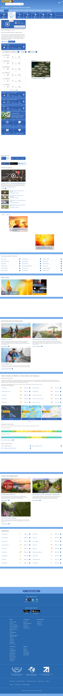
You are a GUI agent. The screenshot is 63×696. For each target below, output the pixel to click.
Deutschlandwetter (13, 651)
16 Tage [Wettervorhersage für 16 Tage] (25, 8)
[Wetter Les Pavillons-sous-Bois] (47, 398)
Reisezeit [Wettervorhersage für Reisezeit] (42, 8)
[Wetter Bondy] (16, 398)
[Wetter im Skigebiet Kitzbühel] (47, 445)
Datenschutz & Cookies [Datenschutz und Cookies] (21, 683)
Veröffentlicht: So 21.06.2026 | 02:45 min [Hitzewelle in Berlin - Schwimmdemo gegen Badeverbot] (8, 186)
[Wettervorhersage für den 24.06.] (27, 13)
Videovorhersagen (13, 621)
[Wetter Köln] (47, 537)
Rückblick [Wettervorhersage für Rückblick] (47, 8)
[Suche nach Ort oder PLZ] (25, 1)
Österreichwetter (13, 655)
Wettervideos (13, 647)
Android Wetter (40, 624)
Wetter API (12, 634)
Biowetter (25, 650)
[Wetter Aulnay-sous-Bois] (16, 391)
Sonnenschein (26, 626)
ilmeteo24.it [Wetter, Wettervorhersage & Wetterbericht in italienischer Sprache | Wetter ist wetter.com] (12, 641)
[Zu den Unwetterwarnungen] (4, 56)
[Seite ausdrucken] (22, 163)
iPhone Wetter (39, 621)
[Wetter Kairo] (16, 559)
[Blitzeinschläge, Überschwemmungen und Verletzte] (40, 289)
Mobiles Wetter (40, 618)
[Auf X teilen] (14, 163)
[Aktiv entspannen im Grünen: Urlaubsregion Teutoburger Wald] (46, 489)
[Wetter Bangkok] (16, 555)
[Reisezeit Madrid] (31, 261)
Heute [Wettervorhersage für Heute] (1, 8)
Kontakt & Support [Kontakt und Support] (41, 683)
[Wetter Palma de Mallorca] (47, 551)
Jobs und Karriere (12, 683)
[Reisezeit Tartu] (52, 265)
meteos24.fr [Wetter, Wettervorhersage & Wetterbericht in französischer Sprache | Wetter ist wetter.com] (12, 640)
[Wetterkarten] (7, 130)
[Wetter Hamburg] (16, 537)
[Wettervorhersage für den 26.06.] (43, 13)
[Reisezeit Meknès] (52, 263)
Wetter (11, 618)
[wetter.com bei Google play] (26, 611)
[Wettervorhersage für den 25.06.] (35, 13)
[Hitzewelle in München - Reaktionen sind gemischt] (13, 192)
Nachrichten (12, 650)
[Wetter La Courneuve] (47, 401)
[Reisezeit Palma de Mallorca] (31, 265)
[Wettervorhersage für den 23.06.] (20, 13)
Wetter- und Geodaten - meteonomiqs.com (14, 636)
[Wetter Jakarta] (47, 555)
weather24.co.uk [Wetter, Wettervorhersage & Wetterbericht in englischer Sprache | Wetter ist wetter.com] (13, 644)
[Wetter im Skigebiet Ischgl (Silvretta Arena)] (16, 447)
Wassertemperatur (27, 627)
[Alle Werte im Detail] (13, 89)
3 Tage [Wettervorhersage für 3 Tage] (10, 8)
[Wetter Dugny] (16, 394)
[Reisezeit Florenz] (10, 265)
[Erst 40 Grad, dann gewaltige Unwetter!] (16, 286)
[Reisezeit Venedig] (10, 267)
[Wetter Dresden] (16, 540)
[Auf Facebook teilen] (5, 163)
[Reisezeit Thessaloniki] (10, 261)
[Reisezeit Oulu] (52, 261)
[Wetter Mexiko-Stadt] (47, 559)
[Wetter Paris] (47, 548)
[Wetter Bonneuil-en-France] (47, 394)
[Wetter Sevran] (16, 401)
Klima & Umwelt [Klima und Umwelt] (26, 656)
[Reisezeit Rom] (10, 263)
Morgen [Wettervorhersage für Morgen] (6, 8)
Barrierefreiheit (17, 687)
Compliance (11, 687)
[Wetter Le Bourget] (47, 387)
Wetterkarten (26, 618)
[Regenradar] (11, 412)
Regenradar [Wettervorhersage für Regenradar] (30, 8)
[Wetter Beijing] (47, 562)
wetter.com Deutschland (14, 626)
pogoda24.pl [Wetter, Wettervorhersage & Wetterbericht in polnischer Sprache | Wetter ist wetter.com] (12, 643)
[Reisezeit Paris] (10, 258)
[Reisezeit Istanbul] (31, 263)
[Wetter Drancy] (16, 387)
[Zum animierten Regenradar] (38, 76)
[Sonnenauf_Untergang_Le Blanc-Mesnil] (11, 51)
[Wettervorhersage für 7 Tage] (18, 157)
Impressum (47, 683)
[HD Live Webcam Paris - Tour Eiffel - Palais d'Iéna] (7, 23)
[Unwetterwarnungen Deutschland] (52, 412)
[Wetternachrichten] (7, 122)
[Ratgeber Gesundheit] (20, 130)
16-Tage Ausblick (59, 13)
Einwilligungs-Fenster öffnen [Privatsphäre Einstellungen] (31, 683)
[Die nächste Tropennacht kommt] (40, 282)
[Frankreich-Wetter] (13, 114)
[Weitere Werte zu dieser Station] (7, 439)
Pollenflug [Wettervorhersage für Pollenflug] (36, 8)
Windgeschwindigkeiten (28, 622)
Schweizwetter (12, 653)
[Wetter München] (16, 533)
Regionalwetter (12, 656)
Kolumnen (12, 622)
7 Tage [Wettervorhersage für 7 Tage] (21, 8)
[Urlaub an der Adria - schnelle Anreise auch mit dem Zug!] (46, 335)
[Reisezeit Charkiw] (52, 270)
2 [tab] (31, 421)
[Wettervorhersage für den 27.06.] (51, 13)
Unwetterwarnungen (13, 624)
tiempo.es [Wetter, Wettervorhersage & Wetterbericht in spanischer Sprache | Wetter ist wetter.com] (11, 638)
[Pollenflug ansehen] (19, 26)
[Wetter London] (16, 548)
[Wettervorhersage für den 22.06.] (12, 13)
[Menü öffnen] (61, 1)
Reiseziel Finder (26, 653)
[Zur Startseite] (6, 1)
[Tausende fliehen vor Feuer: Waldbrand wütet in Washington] (13, 201)
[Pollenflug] (59, 1)
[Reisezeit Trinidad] (52, 258)
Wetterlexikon (12, 661)
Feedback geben (24, 23)
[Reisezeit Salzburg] (10, 270)
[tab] (4, 41)
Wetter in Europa (13, 658)
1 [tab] (29, 421)
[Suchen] (33, 1)
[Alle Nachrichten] (40, 293)
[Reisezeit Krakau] (31, 270)
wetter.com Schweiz (13, 627)
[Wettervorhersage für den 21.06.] (4, 13)
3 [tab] (33, 421)
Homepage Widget (13, 632)
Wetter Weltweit (13, 659)
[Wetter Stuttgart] (47, 540)
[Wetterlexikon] (20, 122)
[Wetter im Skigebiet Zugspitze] (16, 445)
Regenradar (26, 621)
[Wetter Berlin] (47, 533)
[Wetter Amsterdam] (16, 544)
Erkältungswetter (27, 655)
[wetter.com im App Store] (36, 611)
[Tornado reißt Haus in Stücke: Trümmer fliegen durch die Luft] (13, 196)
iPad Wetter (39, 622)
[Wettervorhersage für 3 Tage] (13, 157)
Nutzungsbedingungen (26, 687)
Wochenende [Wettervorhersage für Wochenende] (15, 8)
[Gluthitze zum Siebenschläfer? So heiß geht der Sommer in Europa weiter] (44, 241)
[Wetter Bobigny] (47, 391)
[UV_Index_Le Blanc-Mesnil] (24, 51)
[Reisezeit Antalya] (31, 267)
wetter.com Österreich (14, 629)
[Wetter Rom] (47, 544)
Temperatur (26, 624)
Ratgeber (26, 647)
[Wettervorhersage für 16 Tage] (23, 157)
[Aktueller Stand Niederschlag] (41, 67)
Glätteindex (26, 651)
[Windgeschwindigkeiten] (31, 412)
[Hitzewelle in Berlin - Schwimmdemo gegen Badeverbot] (13, 174)
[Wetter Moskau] (16, 562)
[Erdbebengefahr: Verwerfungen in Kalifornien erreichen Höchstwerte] (13, 206)
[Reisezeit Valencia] (31, 258)
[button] (13, 46)
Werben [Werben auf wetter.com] (11, 630)
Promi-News (12, 663)
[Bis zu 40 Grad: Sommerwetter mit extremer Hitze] (18, 223)
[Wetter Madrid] (16, 551)
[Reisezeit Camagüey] (52, 267)
